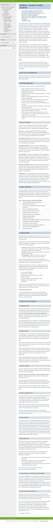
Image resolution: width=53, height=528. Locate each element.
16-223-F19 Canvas (26, 21)
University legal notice (43, 520)
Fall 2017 (21, 65)
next (48, 1)
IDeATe (23, 16)
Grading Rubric (6, 14)
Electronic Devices (7, 20)
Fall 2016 (25, 65)
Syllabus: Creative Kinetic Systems (8, 7)
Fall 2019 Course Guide (6, 36)
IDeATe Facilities (7, 23)
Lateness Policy (7, 18)
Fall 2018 (41, 62)
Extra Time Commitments (8, 8)
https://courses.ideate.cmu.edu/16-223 (30, 14)
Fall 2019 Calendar (5, 42)
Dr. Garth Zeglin (30, 15)
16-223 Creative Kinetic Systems (8, 1)
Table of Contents (5, 4)
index (51, 1)
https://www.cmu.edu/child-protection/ (27, 469)
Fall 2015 (32, 65)
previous (44, 1)
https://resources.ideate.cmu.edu (31, 426)
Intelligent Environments (35, 17)
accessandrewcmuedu (35, 487)
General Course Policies (7, 16)
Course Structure (6, 13)
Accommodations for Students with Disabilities (8, 28)
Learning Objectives (6, 9)
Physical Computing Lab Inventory (30, 407)
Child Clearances (7, 25)
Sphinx (35, 520)
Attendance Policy (7, 17)
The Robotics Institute (42, 16)
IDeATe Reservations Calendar (26, 413)
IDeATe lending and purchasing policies (35, 425)
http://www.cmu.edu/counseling (26, 507)
